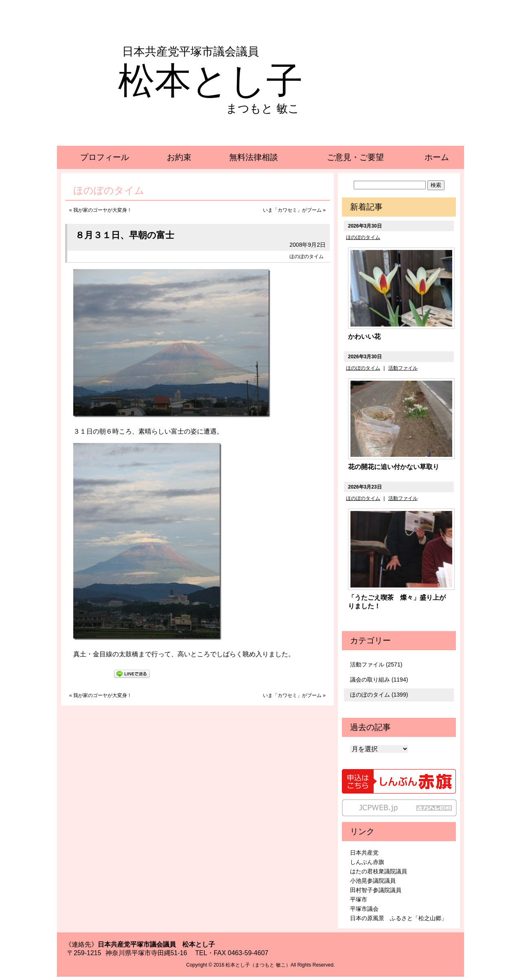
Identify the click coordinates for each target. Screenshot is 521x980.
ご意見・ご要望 (355, 157)
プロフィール (104, 157)
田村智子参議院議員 (375, 890)
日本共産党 (364, 852)
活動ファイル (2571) (376, 664)
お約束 (179, 157)
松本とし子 (210, 80)
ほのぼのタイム (306, 256)
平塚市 (358, 899)
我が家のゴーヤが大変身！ (102, 210)
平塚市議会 (364, 908)
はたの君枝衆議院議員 (378, 871)
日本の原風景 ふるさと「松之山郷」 (398, 918)
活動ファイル (403, 368)
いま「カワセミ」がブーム (292, 210)
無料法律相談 (253, 157)
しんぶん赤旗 (367, 862)
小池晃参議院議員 (373, 880)
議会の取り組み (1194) (379, 679)
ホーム (437, 157)
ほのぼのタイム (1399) (379, 694)
